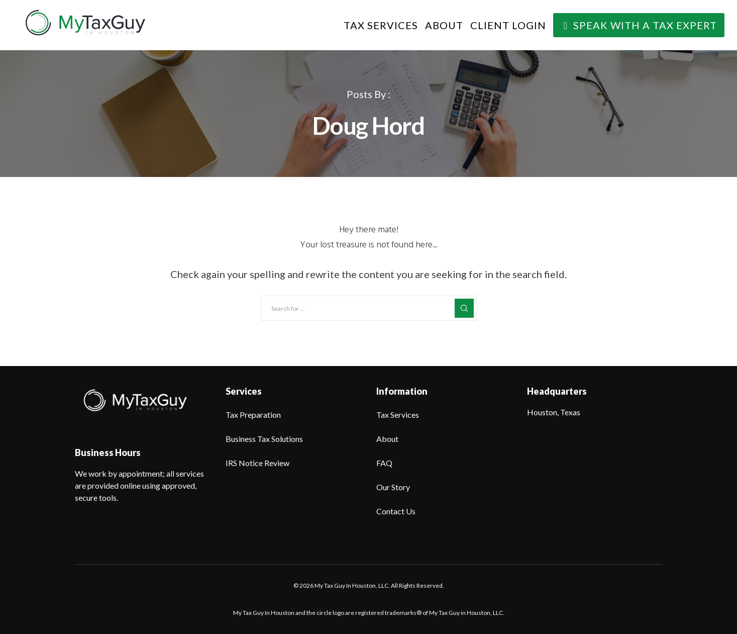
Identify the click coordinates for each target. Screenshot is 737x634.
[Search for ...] (369, 308)
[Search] (464, 308)
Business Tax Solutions (264, 438)
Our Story (393, 487)
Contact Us (395, 511)
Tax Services (397, 414)
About (387, 438)
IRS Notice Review (257, 463)
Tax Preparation (253, 414)
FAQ (384, 463)
